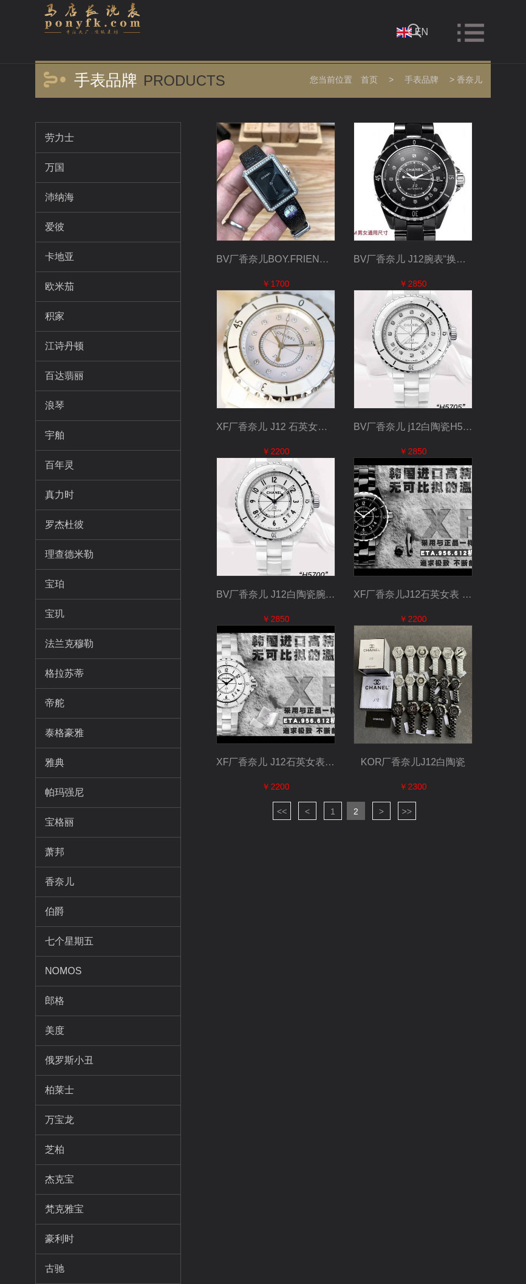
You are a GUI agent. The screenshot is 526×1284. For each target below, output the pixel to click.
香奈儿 (469, 79)
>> (407, 811)
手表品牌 (422, 79)
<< (282, 811)
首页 (369, 79)
